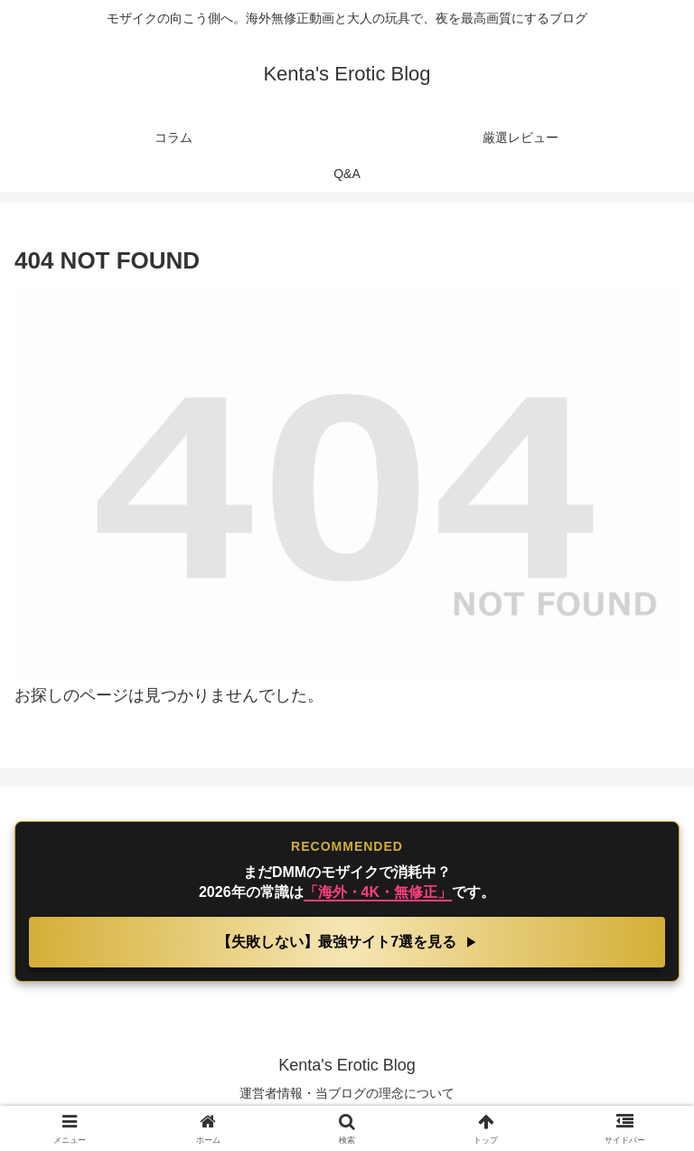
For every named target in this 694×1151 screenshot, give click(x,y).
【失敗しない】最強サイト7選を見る (338, 941)
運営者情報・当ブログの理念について (347, 1093)
